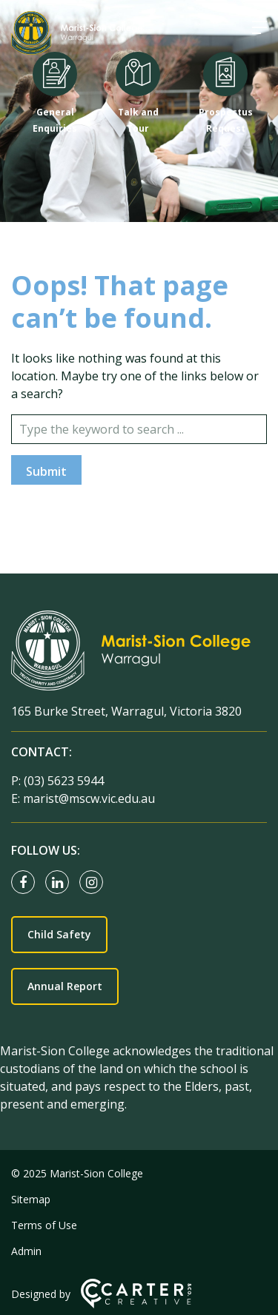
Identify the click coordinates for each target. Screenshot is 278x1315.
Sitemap (30, 1199)
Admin (26, 1251)
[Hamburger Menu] (259, 27)
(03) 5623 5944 (64, 781)
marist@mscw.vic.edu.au (89, 798)
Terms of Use (44, 1225)
